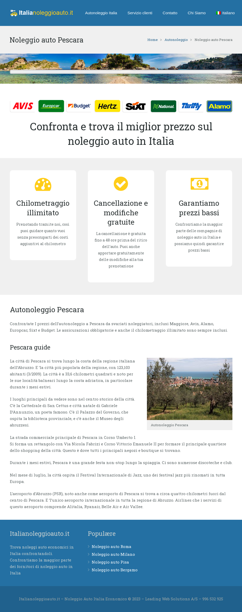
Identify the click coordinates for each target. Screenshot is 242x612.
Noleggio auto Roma (111, 546)
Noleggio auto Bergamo (115, 569)
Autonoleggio (176, 39)
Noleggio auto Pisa (110, 562)
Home (152, 39)
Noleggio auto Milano (113, 554)
